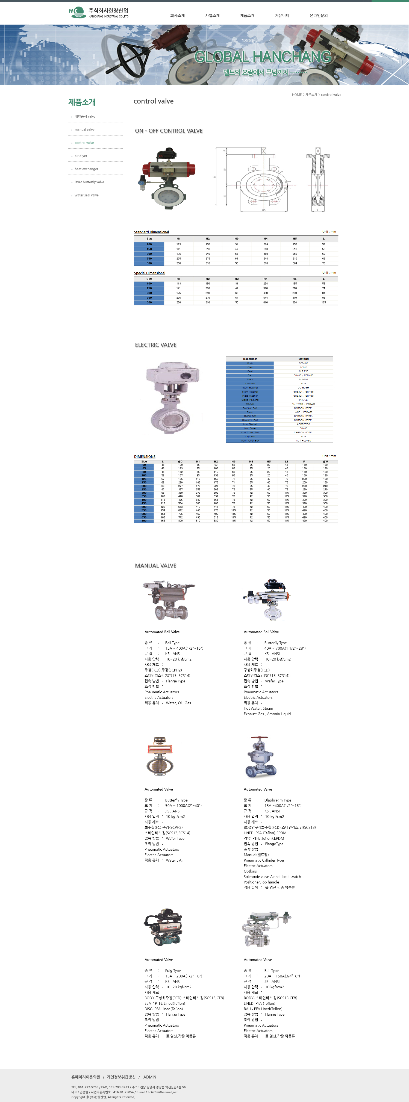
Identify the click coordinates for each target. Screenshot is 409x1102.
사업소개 (212, 15)
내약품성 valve (85, 116)
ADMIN (150, 1077)
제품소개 (247, 15)
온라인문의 (319, 15)
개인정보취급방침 (121, 1077)
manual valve (85, 129)
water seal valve (87, 195)
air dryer (81, 156)
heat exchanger (86, 169)
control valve (84, 143)
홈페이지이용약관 (86, 1077)
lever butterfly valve (89, 182)
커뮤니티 (282, 15)
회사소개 (177, 15)
